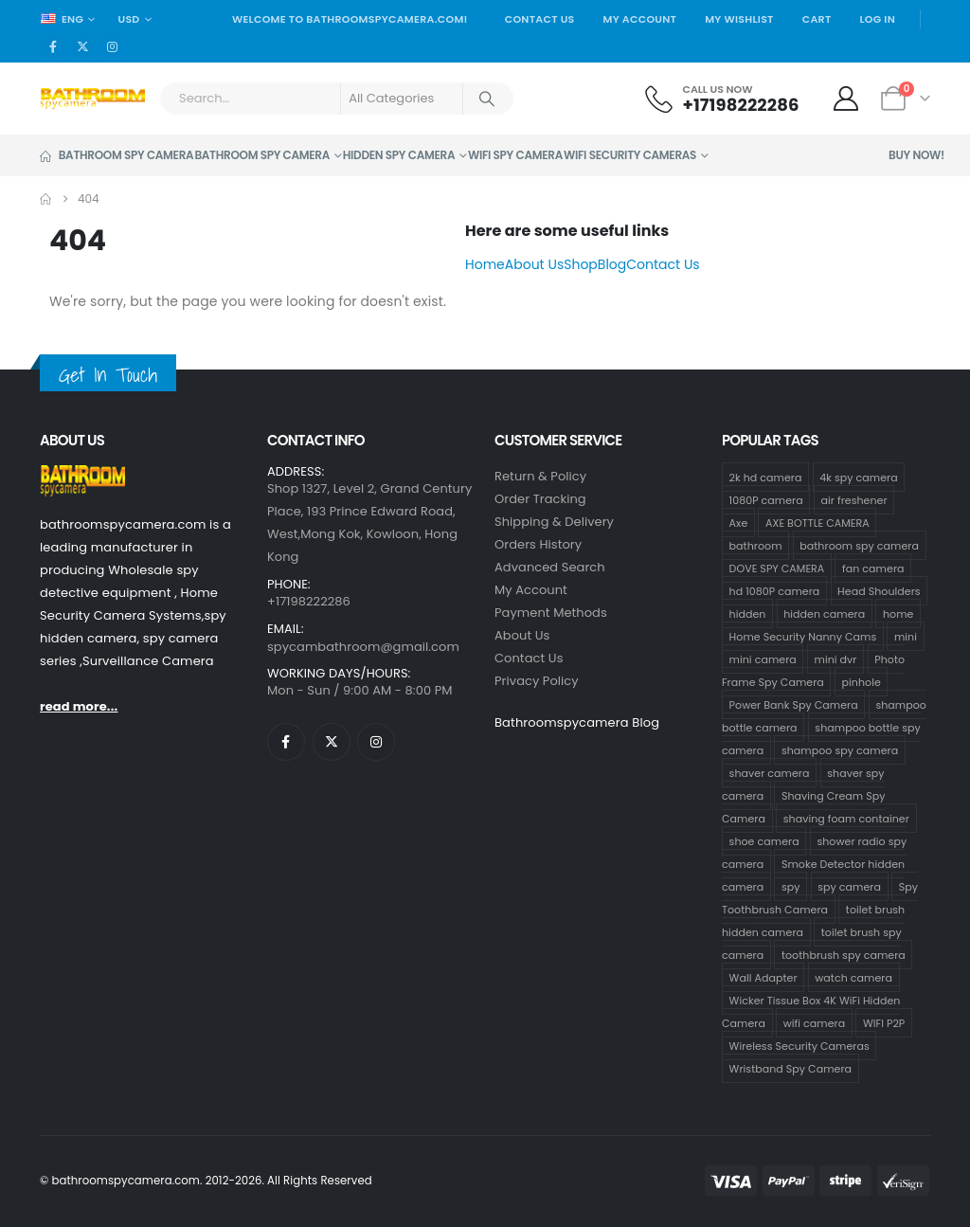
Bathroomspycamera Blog (576, 722)
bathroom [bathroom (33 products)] (755, 545)
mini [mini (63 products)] (905, 636)
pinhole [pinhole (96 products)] (861, 682)
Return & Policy (540, 476)
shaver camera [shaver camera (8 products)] (769, 773)
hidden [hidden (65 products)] (747, 614)
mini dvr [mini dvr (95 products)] (836, 659)
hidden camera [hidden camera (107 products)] (824, 614)
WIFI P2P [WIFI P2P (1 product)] (884, 1023)
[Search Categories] (401, 98)
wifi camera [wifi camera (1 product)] (814, 1023)
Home (485, 264)
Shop (581, 264)
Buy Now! (916, 155)
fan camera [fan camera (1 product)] (873, 568)
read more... (78, 706)
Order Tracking (540, 499)
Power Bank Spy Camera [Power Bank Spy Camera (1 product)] (793, 705)
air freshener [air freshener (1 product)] (854, 500)
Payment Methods (550, 613)
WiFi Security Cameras (630, 155)
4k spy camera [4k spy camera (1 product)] (858, 477)
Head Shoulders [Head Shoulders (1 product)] (879, 591)
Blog (612, 264)
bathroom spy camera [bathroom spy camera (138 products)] (859, 545)
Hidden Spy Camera (399, 155)
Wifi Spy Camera (515, 155)
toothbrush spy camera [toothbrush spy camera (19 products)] (843, 955)
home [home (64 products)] (898, 614)
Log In (878, 19)
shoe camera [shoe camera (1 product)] (764, 841)
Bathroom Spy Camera (116, 155)
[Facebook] (53, 46)
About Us (534, 264)
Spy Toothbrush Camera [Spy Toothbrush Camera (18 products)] (820, 898)
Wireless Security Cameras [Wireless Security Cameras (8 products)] (799, 1046)
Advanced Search (549, 567)
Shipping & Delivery (554, 522)
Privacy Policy (536, 681)
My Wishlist (739, 19)
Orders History (538, 544)
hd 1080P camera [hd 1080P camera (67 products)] (774, 591)
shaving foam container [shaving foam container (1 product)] (846, 818)
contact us (529, 658)
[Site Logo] (92, 98)
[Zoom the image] (82, 476)
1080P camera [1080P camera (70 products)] (766, 500)
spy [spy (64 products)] (790, 886)
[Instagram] (112, 46)
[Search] (486, 98)
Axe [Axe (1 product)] (738, 523)
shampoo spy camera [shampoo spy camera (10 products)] (839, 750)
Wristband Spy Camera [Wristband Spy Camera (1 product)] (791, 1068)
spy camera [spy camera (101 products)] (849, 886)
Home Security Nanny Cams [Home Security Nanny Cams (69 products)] (803, 636)
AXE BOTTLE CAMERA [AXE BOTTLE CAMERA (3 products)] (817, 523)
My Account (640, 19)
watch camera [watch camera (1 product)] (853, 977)
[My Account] (846, 98)
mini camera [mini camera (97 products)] (763, 659)
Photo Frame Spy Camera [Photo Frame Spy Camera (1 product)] (813, 671)
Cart (817, 19)
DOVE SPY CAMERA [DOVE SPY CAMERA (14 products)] (777, 568)
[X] (82, 46)
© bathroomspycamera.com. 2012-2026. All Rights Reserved (206, 1180)
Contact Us (540, 19)
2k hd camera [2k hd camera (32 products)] (765, 477)
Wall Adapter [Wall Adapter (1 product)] (763, 977)
